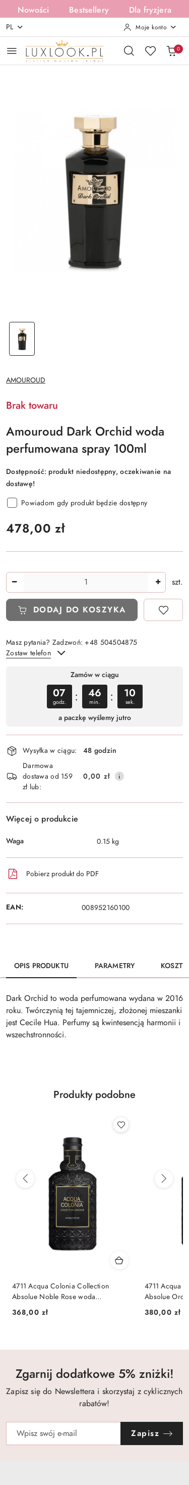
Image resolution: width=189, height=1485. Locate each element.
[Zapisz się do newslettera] (63, 1433)
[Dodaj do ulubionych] (163, 610)
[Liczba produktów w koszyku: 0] (171, 50)
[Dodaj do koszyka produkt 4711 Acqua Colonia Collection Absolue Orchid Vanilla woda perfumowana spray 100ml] (119, 1260)
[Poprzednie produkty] (25, 1178)
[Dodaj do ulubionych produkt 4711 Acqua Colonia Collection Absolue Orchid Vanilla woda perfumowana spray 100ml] (121, 1124)
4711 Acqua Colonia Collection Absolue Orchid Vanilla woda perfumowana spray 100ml (60, 1291)
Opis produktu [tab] (41, 966)
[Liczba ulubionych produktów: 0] (150, 50)
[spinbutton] (86, 582)
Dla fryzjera (150, 10)
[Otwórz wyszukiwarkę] (129, 50)
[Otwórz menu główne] (12, 51)
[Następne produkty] (164, 1178)
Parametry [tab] (115, 966)
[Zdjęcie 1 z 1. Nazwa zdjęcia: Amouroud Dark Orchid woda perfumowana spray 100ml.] (22, 339)
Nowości (33, 10)
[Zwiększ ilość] (157, 582)
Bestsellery (89, 10)
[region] (94, 696)
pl (15, 27)
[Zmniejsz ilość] (14, 582)
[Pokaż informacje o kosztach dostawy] (119, 776)
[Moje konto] (150, 27)
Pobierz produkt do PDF (52, 874)
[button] (94, 1100)
